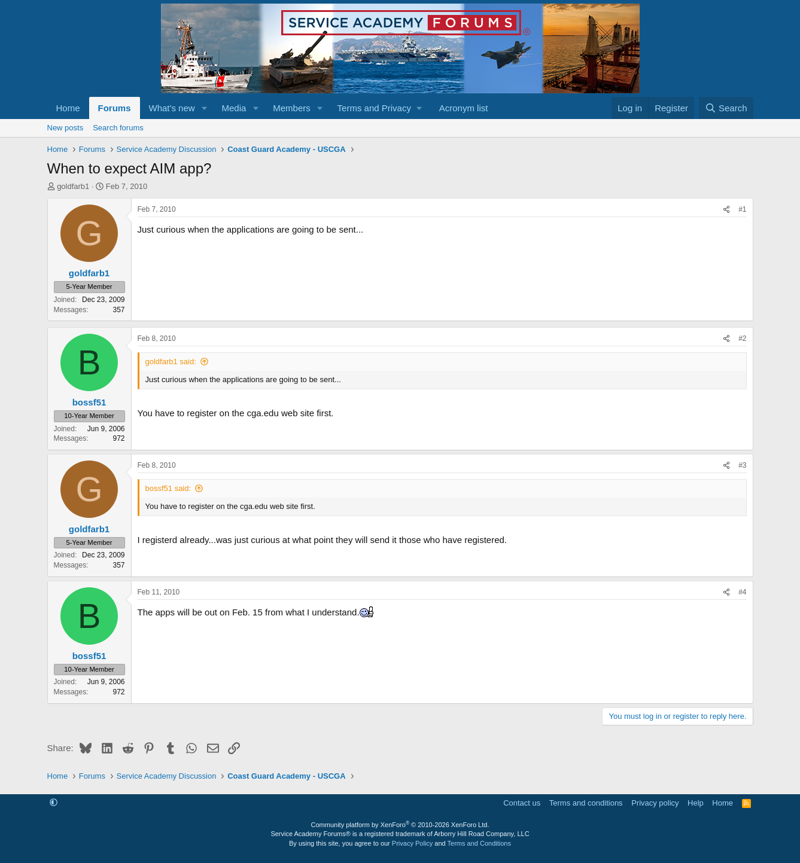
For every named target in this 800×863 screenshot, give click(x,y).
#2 (742, 338)
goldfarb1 (73, 186)
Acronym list (463, 108)
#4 (742, 592)
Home (68, 108)
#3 (742, 465)
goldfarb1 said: (170, 361)
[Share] (726, 209)
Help (696, 802)
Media (233, 108)
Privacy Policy (412, 843)
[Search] (726, 108)
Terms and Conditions (479, 843)
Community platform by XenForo (400, 824)
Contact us (521, 802)
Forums (114, 108)
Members (292, 108)
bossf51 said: (168, 488)
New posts (65, 127)
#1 (742, 209)
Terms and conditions (586, 802)
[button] (204, 108)
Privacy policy (655, 802)
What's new (172, 108)
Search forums (118, 127)
